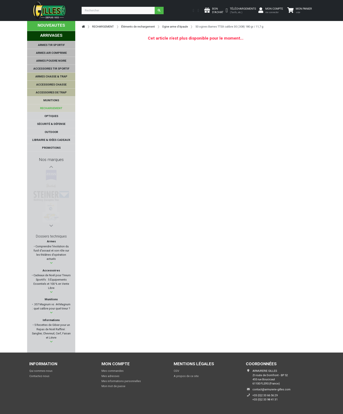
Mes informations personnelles (121, 381)
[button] (51, 263)
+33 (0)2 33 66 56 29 (265, 395)
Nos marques (51, 159)
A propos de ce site (186, 376)
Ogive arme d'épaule (175, 26)
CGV (176, 370)
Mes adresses (110, 376)
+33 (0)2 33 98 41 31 (265, 399)
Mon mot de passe (113, 386)
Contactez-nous (39, 376)
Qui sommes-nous (40, 370)
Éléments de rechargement (138, 26)
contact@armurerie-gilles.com (271, 389)
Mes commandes (113, 370)
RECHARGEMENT (103, 26)
